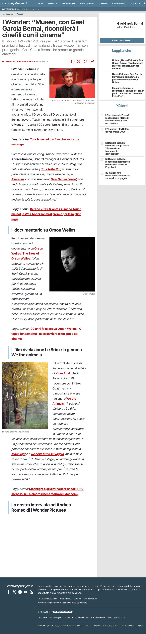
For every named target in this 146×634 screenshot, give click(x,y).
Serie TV (52, 3)
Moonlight (18, 454)
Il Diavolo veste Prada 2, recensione (28, 9)
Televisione (69, 3)
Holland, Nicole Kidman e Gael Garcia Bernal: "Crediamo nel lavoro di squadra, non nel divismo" (127, 64)
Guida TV (135, 3)
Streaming (118, 3)
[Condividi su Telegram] (92, 61)
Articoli (20, 14)
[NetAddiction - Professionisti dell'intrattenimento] (62, 612)
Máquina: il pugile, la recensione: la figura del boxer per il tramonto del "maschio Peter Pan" (128, 92)
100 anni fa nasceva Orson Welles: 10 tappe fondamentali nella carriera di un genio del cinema (46, 334)
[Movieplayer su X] (14, 592)
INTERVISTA (8, 61)
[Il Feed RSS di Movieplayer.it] (31, 592)
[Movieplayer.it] (15, 3)
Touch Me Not (50, 169)
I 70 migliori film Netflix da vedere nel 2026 (117, 130)
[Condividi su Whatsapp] (85, 61)
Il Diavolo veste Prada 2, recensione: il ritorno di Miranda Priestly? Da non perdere (117, 119)
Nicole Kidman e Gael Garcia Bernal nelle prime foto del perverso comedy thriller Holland (127, 78)
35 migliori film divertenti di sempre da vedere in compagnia (117, 176)
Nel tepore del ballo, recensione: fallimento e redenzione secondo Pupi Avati (117, 163)
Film (40, 3)
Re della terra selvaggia (47, 454)
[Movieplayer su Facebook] (8, 592)
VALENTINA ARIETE (26, 61)
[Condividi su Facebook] (72, 61)
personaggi (87, 3)
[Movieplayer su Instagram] (20, 592)
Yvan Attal (63, 373)
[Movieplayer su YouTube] (26, 592)
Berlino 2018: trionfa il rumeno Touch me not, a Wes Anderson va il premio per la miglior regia (46, 214)
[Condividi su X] (78, 61)
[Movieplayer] (20, 586)
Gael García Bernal (63, 179)
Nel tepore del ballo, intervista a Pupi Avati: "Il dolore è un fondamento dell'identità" (117, 148)
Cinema (103, 3)
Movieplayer (8, 14)
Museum (17, 179)
